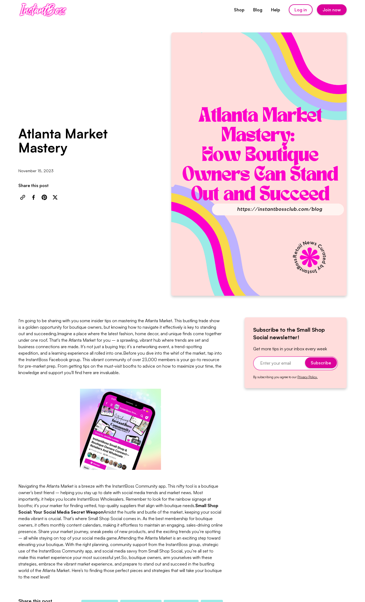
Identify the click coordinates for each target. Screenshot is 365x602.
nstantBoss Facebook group (53, 359)
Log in (300, 9)
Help (275, 9)
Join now (332, 9)
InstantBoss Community (135, 486)
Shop (239, 9)
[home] (42, 9)
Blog (257, 9)
